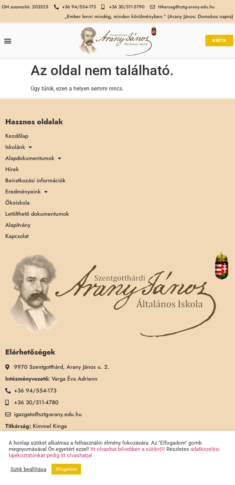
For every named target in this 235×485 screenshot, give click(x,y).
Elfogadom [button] (66, 469)
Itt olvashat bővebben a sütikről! (128, 449)
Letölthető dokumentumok (37, 213)
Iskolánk (18, 147)
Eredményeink (26, 191)
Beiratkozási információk (35, 180)
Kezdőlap (16, 136)
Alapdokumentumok (33, 158)
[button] (7, 40)
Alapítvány (18, 225)
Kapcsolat (17, 236)
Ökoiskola (17, 202)
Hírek (12, 169)
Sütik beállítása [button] (28, 469)
